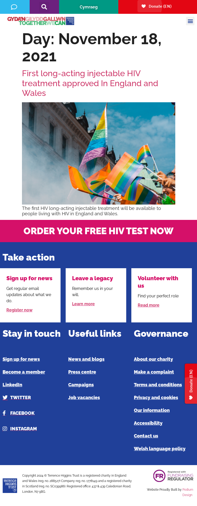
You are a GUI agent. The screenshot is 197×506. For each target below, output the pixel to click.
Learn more (83, 303)
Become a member (24, 372)
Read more (148, 305)
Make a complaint (154, 372)
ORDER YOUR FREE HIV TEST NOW (98, 231)
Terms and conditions (158, 384)
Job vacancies (84, 397)
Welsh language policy (160, 448)
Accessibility (148, 423)
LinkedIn (12, 384)
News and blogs (86, 359)
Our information (152, 410)
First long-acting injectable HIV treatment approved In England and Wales (90, 83)
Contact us (146, 435)
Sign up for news (21, 359)
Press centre (82, 372)
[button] (44, 7)
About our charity (153, 359)
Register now (19, 310)
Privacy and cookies (156, 397)
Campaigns (81, 384)
